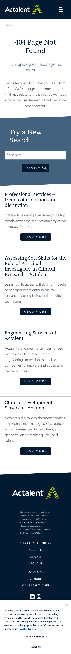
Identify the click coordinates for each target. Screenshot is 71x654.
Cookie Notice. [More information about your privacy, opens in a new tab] (28, 629)
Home (24, 9)
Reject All (35, 647)
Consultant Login (35, 585)
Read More (35, 237)
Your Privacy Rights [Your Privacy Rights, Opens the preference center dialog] (35, 636)
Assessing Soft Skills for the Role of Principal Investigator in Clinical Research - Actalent (35, 266)
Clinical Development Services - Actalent (29, 406)
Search (34, 168)
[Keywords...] (35, 155)
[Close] (66, 605)
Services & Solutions (35, 543)
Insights (35, 556)
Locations (35, 572)
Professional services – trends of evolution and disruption (31, 200)
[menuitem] (35, 544)
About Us (35, 563)
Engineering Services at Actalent (30, 336)
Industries (35, 550)
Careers (35, 578)
